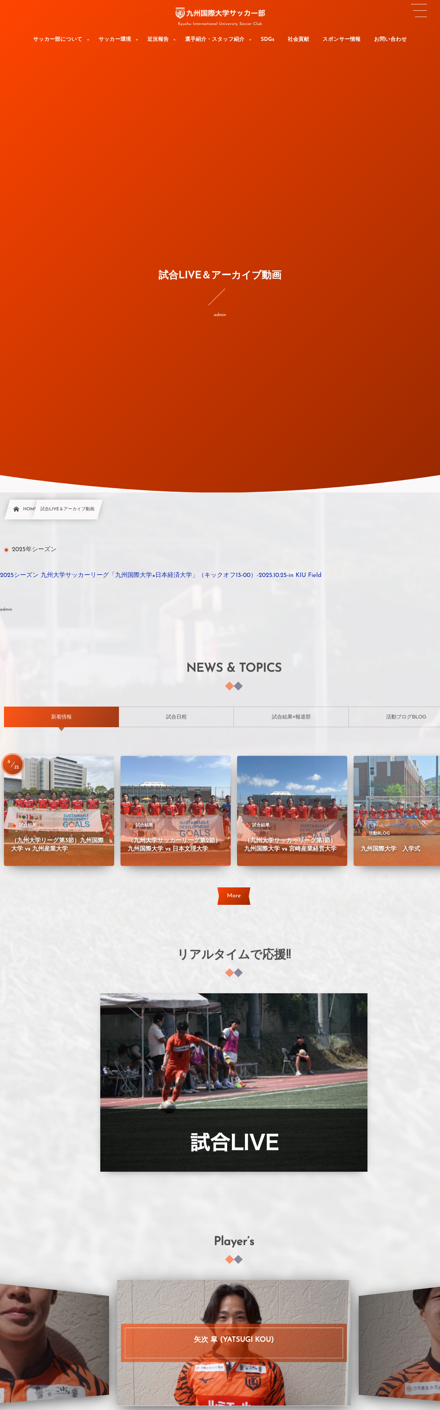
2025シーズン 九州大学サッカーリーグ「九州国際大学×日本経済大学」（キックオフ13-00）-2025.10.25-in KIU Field (160, 575)
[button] (419, 10)
